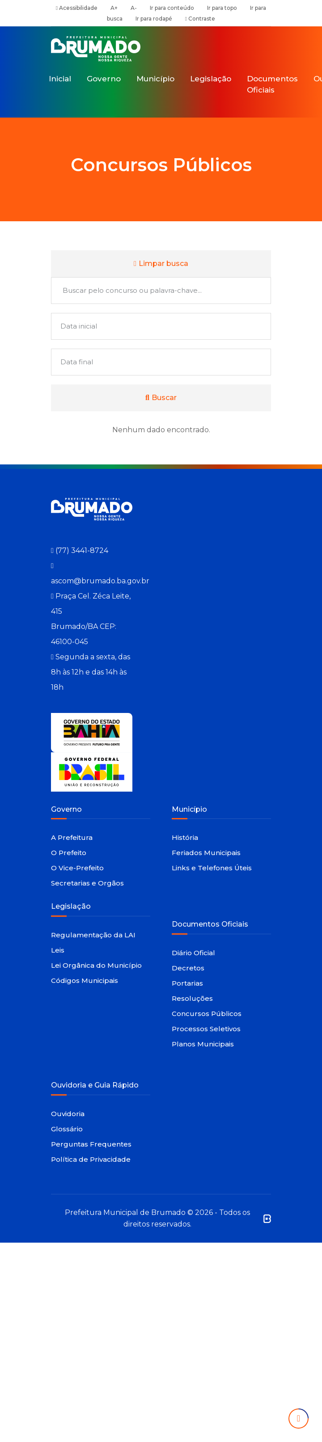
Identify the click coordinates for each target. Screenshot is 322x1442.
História (185, 837)
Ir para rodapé (154, 18)
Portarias (187, 983)
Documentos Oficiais (272, 84)
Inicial (60, 78)
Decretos (188, 968)
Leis (57, 950)
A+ (114, 7)
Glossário (67, 1129)
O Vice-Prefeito (77, 868)
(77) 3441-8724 (81, 550)
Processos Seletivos (206, 1029)
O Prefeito (68, 852)
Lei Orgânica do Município (96, 965)
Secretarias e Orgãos (87, 883)
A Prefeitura (72, 837)
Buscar (161, 397)
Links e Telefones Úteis (212, 868)
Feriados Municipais (206, 852)
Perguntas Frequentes (91, 1144)
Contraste (200, 18)
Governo (104, 78)
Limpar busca (161, 263)
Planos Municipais (203, 1044)
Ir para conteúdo (172, 7)
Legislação (210, 78)
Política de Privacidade (91, 1159)
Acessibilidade (76, 7)
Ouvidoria (68, 1113)
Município (155, 78)
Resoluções (192, 998)
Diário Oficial (193, 953)
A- (134, 7)
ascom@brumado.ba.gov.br (100, 581)
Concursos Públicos (207, 1013)
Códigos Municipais (84, 980)
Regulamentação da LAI (93, 935)
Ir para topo (222, 7)
